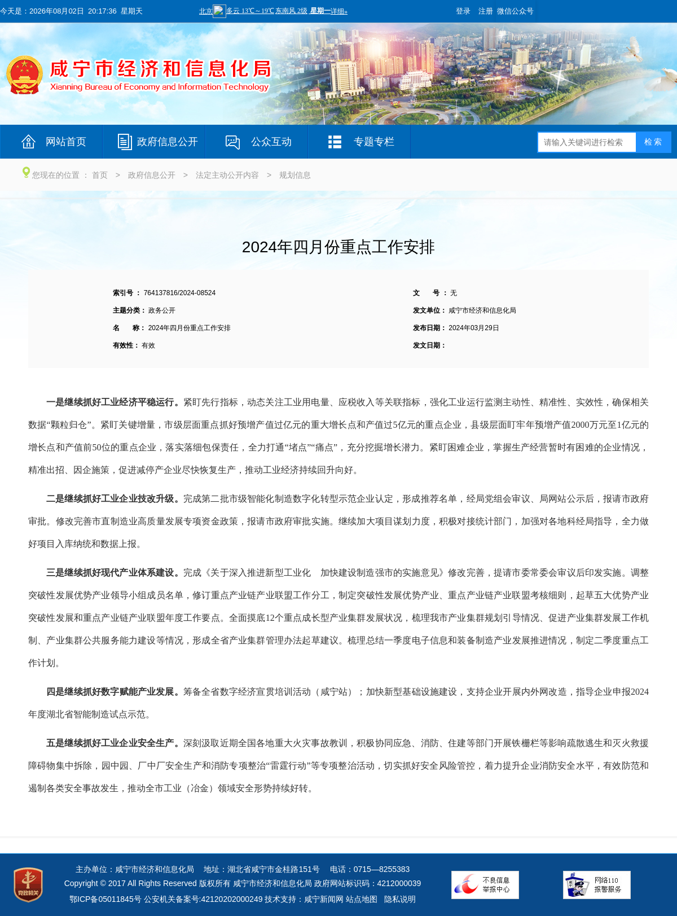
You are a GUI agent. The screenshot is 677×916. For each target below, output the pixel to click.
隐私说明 (400, 899)
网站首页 (66, 141)
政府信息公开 (167, 141)
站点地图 (361, 899)
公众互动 (271, 141)
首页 (100, 174)
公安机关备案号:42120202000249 (203, 899)
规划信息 (295, 174)
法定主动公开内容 (227, 174)
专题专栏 (374, 141)
